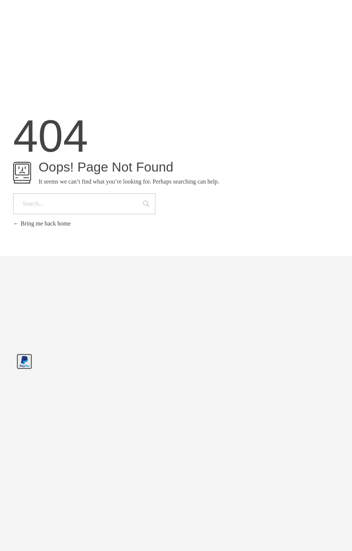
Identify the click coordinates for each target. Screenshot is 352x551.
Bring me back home (42, 223)
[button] (16, 534)
